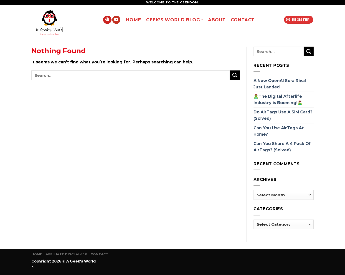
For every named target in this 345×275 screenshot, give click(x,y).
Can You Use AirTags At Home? (279, 131)
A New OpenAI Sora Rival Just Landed (280, 83)
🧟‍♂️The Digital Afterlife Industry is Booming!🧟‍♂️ (278, 99)
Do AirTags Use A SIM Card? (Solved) (283, 115)
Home (36, 254)
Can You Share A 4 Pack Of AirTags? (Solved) (282, 146)
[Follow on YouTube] (116, 20)
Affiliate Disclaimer (66, 254)
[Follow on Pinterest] (107, 20)
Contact (99, 254)
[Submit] (235, 75)
